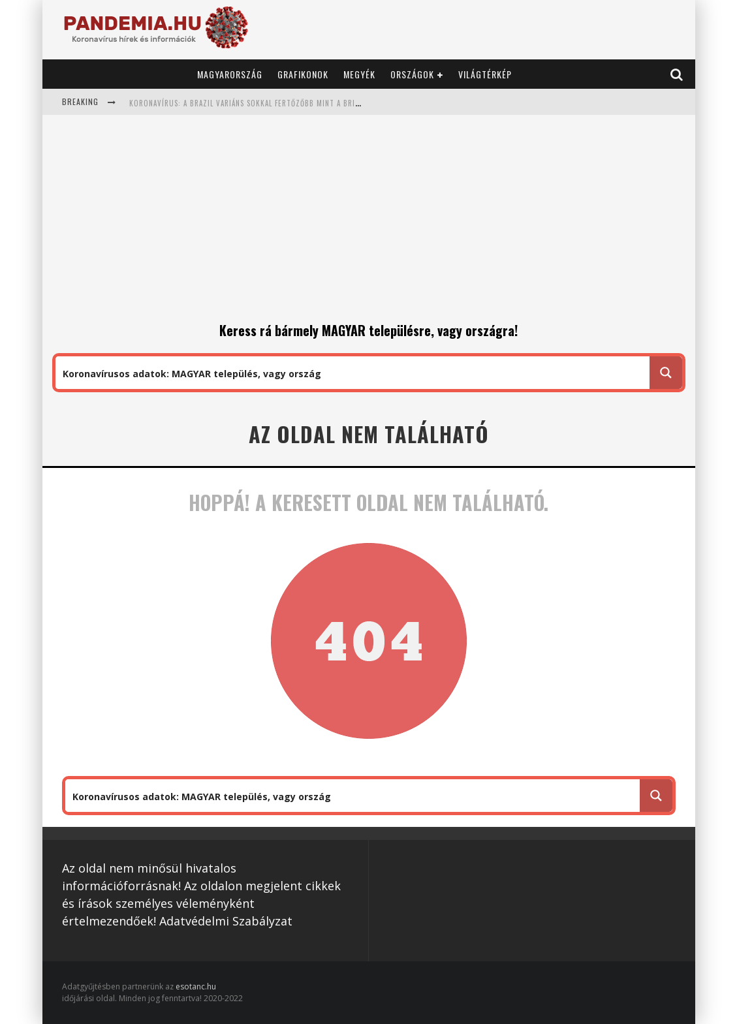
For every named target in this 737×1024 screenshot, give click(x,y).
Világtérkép (485, 74)
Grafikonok (302, 74)
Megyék (359, 74)
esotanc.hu (196, 986)
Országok (412, 74)
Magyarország (229, 74)
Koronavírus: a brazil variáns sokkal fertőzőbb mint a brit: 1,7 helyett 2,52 (276, 103)
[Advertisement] (368, 222)
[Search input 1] (353, 373)
